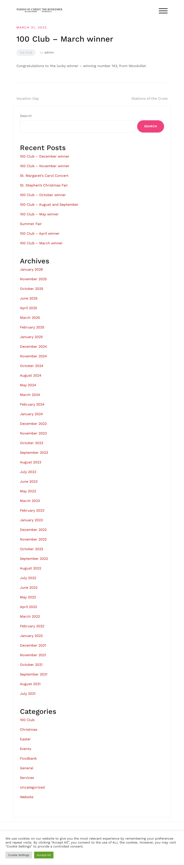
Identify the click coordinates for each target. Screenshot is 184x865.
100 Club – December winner (44, 156)
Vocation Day (27, 98)
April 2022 (28, 607)
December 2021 (33, 645)
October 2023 (31, 443)
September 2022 (34, 559)
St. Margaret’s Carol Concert (44, 176)
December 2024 (33, 346)
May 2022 (28, 597)
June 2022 (28, 587)
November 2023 (33, 433)
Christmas (28, 729)
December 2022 (33, 530)
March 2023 (30, 501)
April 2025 (28, 308)
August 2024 (30, 375)
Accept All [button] (44, 855)
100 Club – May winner (39, 214)
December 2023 (33, 424)
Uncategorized (32, 787)
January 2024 (31, 414)
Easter (25, 739)
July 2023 (28, 472)
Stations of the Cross (149, 98)
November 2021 (33, 655)
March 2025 (30, 318)
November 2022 (33, 539)
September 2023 (34, 452)
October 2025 (31, 289)
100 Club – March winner (41, 243)
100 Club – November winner (44, 166)
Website (26, 797)
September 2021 (33, 674)
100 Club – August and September (49, 204)
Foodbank (28, 758)
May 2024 (28, 385)
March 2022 (30, 616)
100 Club (26, 52)
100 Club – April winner (40, 233)
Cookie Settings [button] (18, 855)
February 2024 (32, 404)
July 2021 (27, 693)
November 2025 (33, 279)
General (26, 768)
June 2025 (28, 298)
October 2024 (31, 366)
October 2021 (31, 665)
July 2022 (28, 578)
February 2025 (32, 327)
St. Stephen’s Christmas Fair (44, 185)
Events (25, 749)
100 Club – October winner (43, 195)
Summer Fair (31, 224)
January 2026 (31, 269)
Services (27, 778)
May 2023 (28, 491)
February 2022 (32, 626)
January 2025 (31, 337)
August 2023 (30, 462)
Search (26, 116)
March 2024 (30, 395)
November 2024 (33, 356)
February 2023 (32, 510)
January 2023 (31, 520)
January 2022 (31, 636)
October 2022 (31, 549)
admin (49, 52)
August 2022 (30, 568)
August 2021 (30, 684)
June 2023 (28, 481)
